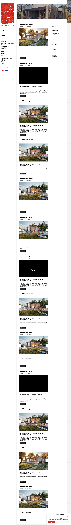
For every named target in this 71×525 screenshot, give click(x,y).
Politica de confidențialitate (4, 57)
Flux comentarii (54, 56)
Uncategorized (29, 65)
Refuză (59, 522)
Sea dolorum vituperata (55, 32)
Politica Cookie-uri (3, 60)
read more (22, 58)
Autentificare (54, 55)
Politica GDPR (3, 59)
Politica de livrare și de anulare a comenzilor (6, 58)
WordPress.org (54, 57)
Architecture (29, 26)
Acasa (3, 30)
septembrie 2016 (54, 44)
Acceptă (51, 522)
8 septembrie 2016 (23, 26)
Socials (22, 0)
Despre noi (3, 35)
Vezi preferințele (66, 522)
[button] (69, 514)
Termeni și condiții (3, 61)
